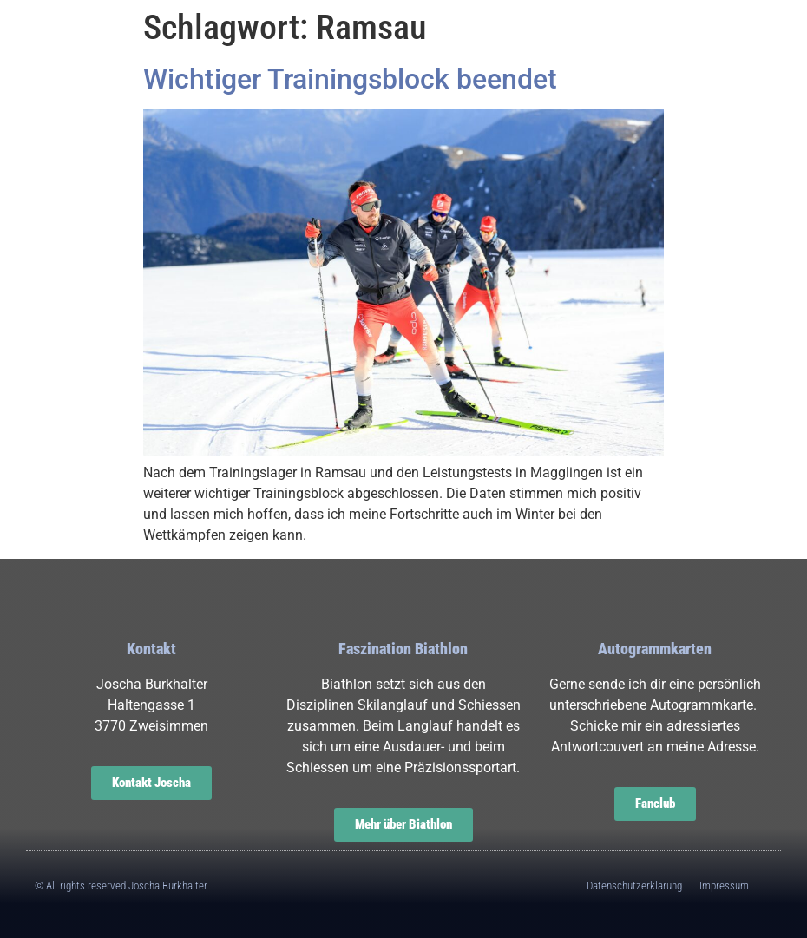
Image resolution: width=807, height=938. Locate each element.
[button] (70, 46)
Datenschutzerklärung (634, 885)
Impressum (724, 885)
